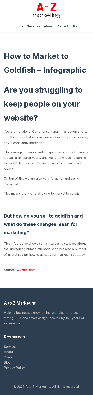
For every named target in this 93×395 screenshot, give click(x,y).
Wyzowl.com (25, 270)
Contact (62, 26)
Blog (75, 26)
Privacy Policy (14, 368)
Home (19, 26)
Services (33, 26)
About (48, 26)
